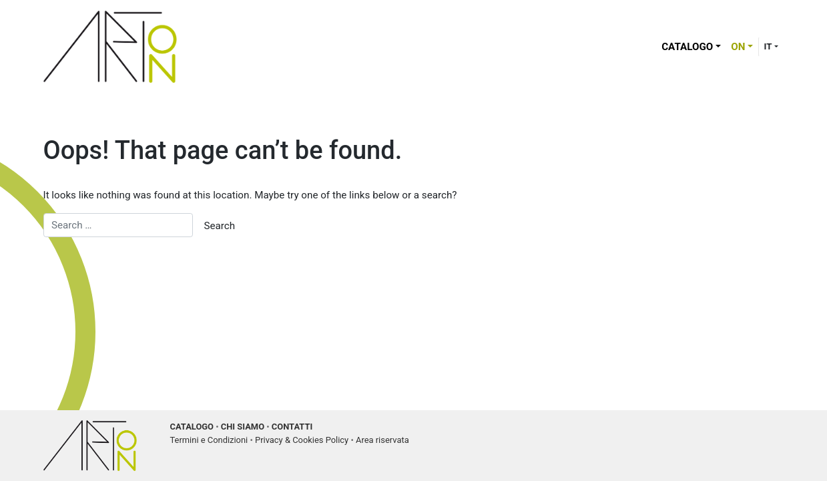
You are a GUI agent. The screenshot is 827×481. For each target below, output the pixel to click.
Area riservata (382, 440)
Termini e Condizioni (209, 440)
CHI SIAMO (242, 427)
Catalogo (687, 47)
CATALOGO (192, 427)
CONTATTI (292, 427)
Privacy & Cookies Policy (301, 440)
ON (738, 47)
